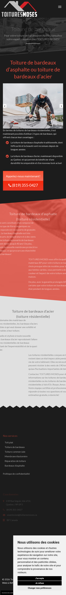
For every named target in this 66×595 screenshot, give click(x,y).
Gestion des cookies (8, 593)
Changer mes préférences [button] (39, 588)
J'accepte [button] (39, 578)
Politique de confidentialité (16, 486)
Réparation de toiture (15, 474)
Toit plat (9, 455)
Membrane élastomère (16, 469)
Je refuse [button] (39, 583)
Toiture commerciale (15, 464)
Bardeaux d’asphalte (15, 478)
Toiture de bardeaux (15, 460)
